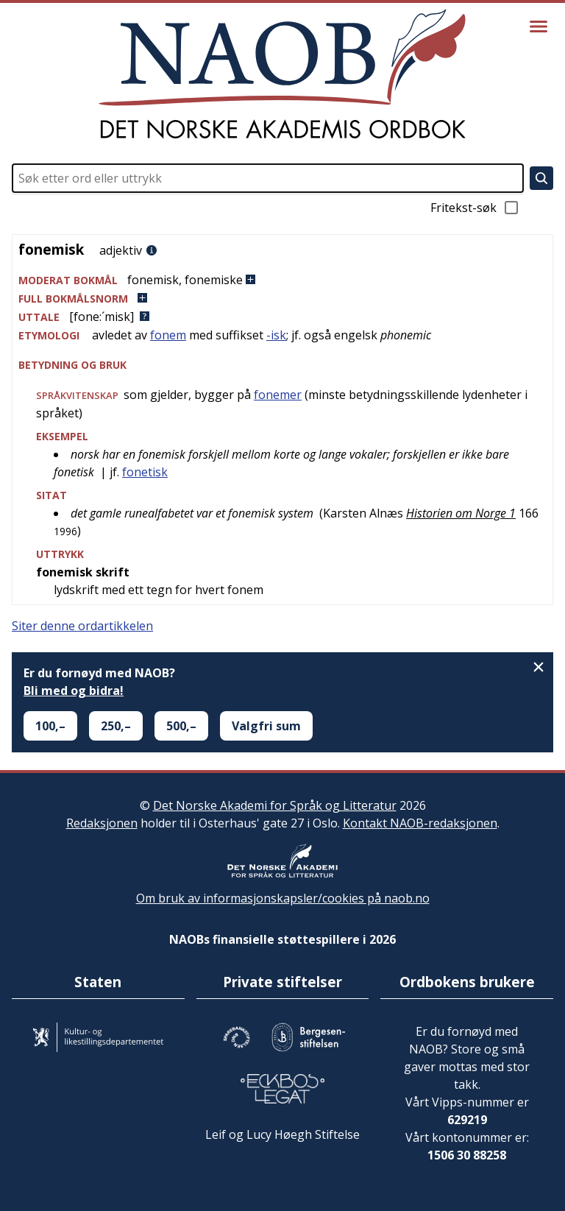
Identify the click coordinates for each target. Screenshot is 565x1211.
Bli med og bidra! (74, 690)
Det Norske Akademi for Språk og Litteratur (275, 805)
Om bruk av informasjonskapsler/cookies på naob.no (283, 898)
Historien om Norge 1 (461, 513)
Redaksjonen (102, 823)
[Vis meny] (538, 26)
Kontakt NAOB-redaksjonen (420, 823)
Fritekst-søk (475, 207)
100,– (50, 726)
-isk (276, 335)
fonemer (278, 394)
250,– (116, 726)
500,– (181, 726)
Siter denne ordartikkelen (82, 626)
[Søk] (541, 178)
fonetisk (145, 472)
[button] (282, 280)
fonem (168, 335)
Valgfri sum (266, 726)
